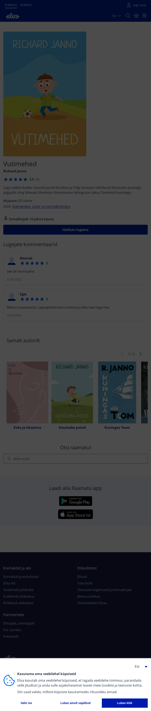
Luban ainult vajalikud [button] (75, 703)
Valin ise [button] (26, 703)
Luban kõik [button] (124, 703)
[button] (139, 666)
